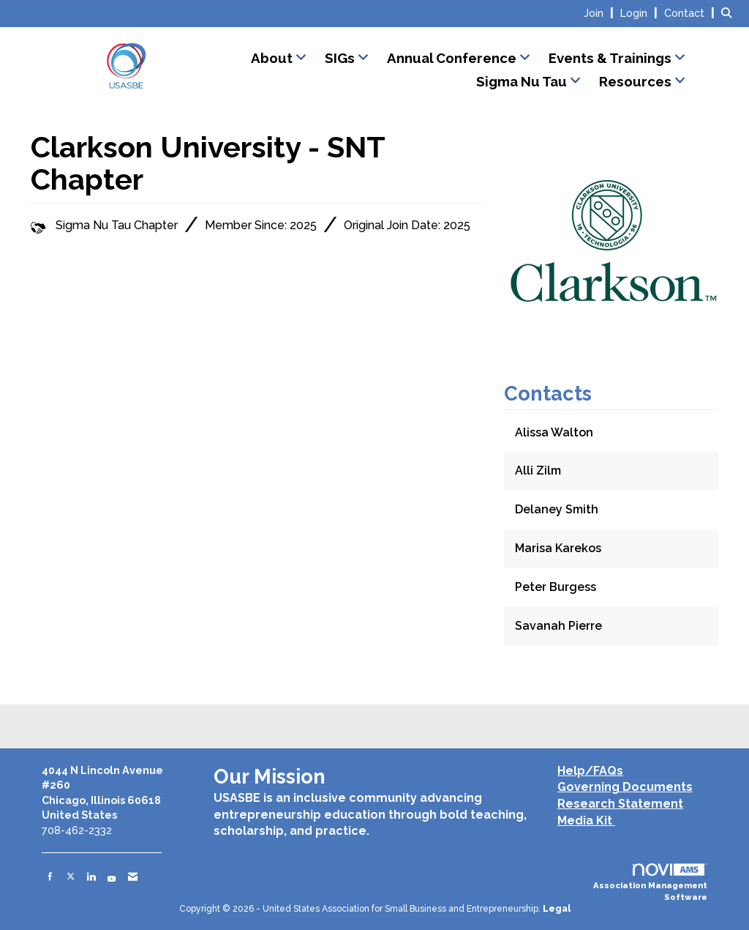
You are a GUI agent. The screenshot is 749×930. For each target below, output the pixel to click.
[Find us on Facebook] (50, 876)
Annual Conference (453, 58)
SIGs (341, 58)
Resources (636, 81)
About (273, 58)
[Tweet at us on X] (70, 876)
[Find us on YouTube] (111, 876)
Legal (557, 909)
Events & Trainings (611, 58)
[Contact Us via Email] (133, 876)
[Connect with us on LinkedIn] (91, 876)
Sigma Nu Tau (523, 81)
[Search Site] (729, 13)
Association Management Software (650, 883)
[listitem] (600, 13)
